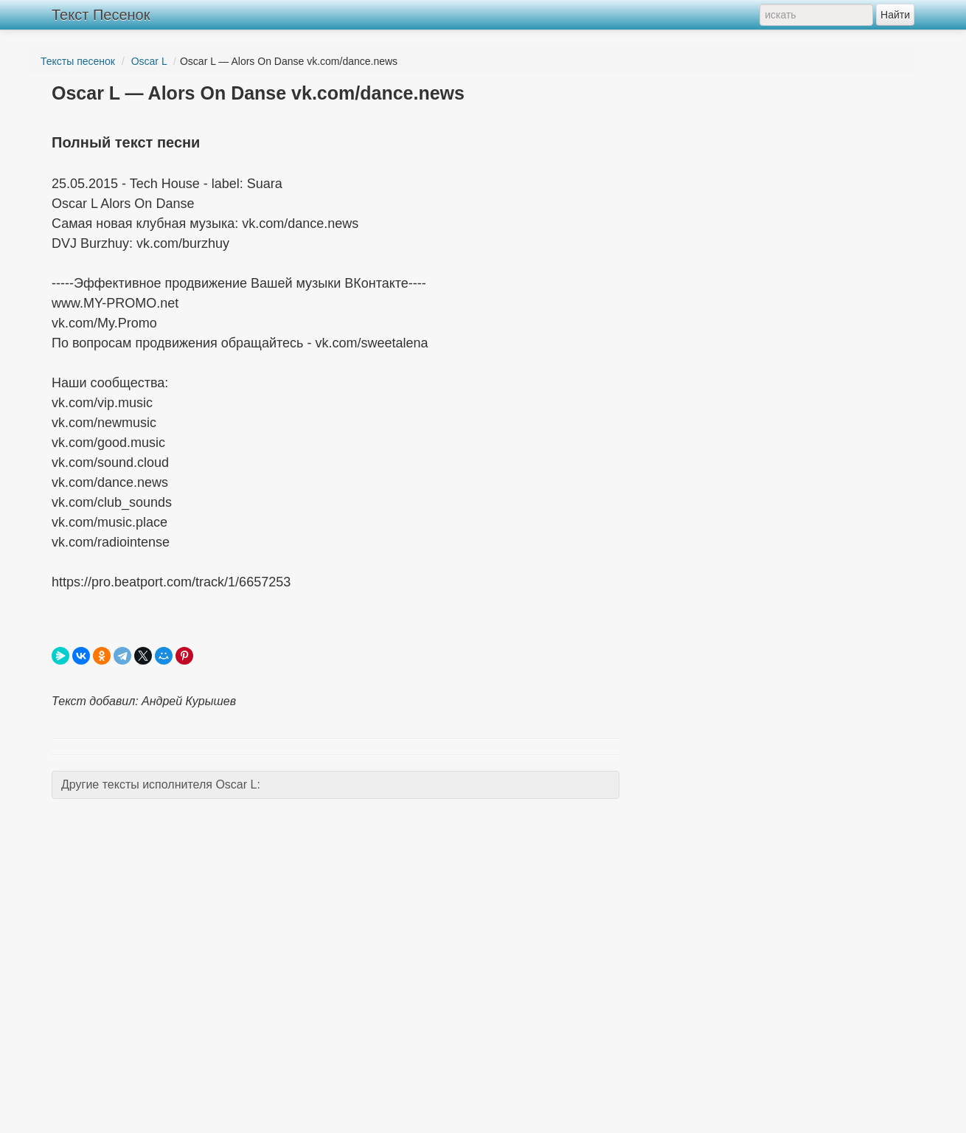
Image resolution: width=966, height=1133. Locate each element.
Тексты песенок (78, 61)
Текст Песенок (101, 15)
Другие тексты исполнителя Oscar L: (160, 784)
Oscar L (149, 61)
